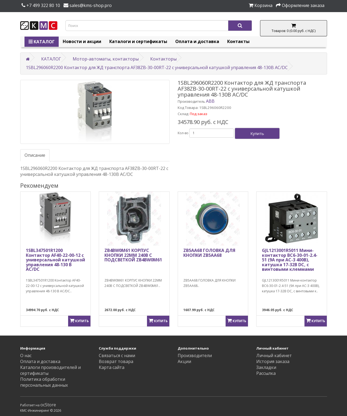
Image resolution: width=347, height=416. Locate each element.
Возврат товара (116, 361)
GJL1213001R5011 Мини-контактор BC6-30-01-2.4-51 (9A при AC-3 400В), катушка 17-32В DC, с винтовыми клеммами (289, 259)
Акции (184, 361)
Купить (257, 133)
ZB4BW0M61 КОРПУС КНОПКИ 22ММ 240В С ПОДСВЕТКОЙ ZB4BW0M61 (133, 255)
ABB (210, 101)
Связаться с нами (117, 355)
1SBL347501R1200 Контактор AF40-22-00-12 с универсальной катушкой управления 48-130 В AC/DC (55, 259)
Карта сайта (111, 367)
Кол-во (183, 133)
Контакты (238, 41)
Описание (34, 155)
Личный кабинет (274, 355)
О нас (25, 355)
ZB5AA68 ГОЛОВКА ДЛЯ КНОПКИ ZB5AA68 (209, 252)
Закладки (266, 367)
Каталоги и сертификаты (138, 41)
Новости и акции (82, 41)
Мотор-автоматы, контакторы (106, 59)
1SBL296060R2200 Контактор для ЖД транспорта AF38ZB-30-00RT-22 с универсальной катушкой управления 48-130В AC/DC (157, 67)
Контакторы (163, 59)
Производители (195, 355)
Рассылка (266, 373)
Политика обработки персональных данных (44, 382)
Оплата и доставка (197, 41)
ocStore (48, 405)
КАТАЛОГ (42, 42)
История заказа (272, 361)
